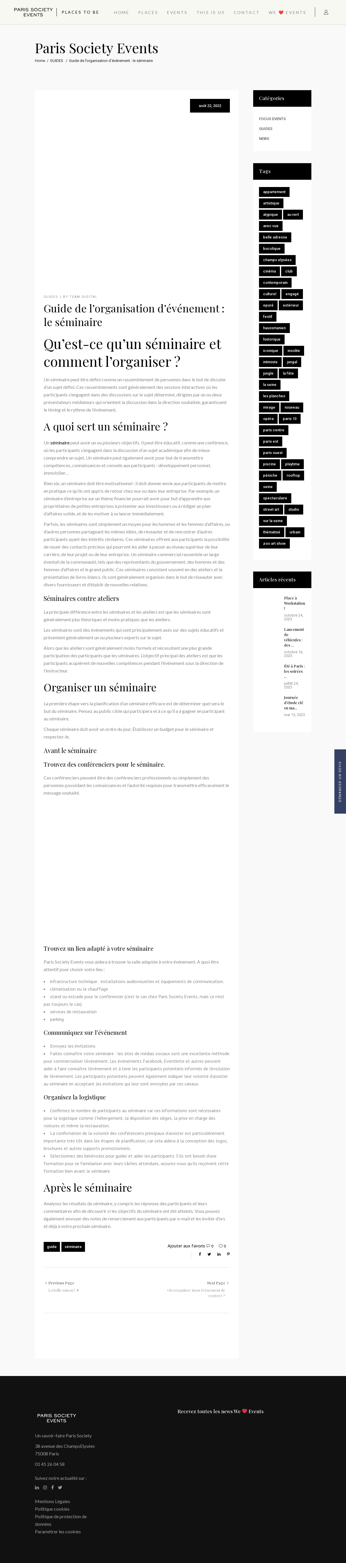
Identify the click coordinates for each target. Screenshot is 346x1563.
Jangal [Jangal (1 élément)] (292, 362)
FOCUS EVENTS (272, 119)
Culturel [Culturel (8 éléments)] (269, 294)
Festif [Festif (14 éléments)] (267, 316)
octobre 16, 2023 (293, 654)
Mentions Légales (52, 1501)
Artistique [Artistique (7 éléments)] (271, 203)
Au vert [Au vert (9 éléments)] (293, 214)
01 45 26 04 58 (50, 1464)
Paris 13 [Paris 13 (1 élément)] (290, 418)
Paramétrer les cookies (58, 1531)
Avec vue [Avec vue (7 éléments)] (270, 226)
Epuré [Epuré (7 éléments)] (268, 305)
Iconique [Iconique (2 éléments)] (270, 350)
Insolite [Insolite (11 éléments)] (294, 350)
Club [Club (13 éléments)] (289, 271)
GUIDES (56, 60)
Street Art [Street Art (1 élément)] (271, 509)
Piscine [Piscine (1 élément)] (269, 464)
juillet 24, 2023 (291, 685)
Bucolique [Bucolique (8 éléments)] (272, 248)
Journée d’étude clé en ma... (293, 702)
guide (52, 1247)
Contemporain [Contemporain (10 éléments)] (275, 282)
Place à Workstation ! (294, 603)
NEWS (264, 138)
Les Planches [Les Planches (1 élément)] (274, 396)
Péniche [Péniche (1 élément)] (270, 475)
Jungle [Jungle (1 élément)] (268, 373)
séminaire (60, 442)
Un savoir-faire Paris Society (63, 1435)
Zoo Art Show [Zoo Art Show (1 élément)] (274, 543)
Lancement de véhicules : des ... (294, 637)
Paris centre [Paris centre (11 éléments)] (273, 430)
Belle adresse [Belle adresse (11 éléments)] (275, 237)
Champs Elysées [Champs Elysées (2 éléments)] (277, 260)
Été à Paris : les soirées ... (294, 671)
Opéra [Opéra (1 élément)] (268, 418)
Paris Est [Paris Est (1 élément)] (270, 441)
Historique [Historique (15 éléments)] (272, 339)
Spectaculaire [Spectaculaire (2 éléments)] (275, 498)
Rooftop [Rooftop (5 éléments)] (293, 475)
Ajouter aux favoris (186, 1246)
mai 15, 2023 (294, 715)
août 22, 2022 (210, 106)
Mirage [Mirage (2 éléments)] (269, 407)
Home (40, 60)
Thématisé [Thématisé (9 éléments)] (271, 532)
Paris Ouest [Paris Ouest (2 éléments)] (273, 453)
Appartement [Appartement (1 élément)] (274, 192)
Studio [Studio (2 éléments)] (293, 509)
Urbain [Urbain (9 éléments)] (295, 532)
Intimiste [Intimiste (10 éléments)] (270, 362)
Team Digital (83, 297)
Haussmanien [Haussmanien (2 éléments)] (274, 328)
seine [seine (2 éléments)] (268, 487)
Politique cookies (52, 1509)
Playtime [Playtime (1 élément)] (292, 464)
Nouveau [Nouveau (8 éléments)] (292, 407)
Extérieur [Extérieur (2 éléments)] (291, 305)
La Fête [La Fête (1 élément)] (288, 373)
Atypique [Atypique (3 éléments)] (270, 214)
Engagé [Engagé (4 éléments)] (292, 294)
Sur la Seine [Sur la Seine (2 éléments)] (273, 521)
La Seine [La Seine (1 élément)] (269, 384)
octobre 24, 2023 (293, 617)
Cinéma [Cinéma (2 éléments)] (269, 271)
